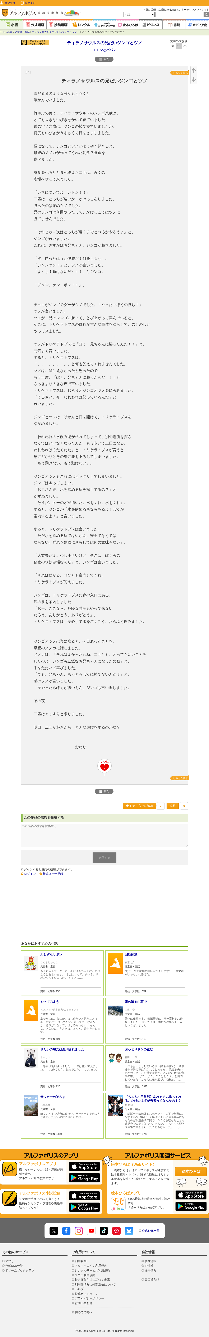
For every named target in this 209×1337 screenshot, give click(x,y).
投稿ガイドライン (86, 1293)
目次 (104, 59)
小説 (9, 32)
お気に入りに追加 (139, 805)
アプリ (9, 1261)
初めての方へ (83, 1312)
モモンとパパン (104, 50)
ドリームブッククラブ (19, 1270)
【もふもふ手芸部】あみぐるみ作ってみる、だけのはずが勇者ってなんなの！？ (153, 1098)
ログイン (30, 2)
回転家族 (131, 954)
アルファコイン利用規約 (91, 1265)
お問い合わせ (83, 1303)
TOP (2, 32)
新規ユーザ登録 (53, 873)
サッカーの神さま (52, 1097)
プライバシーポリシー (89, 1298)
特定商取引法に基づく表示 (92, 1279)
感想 (173, 805)
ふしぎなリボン (51, 954)
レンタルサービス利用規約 (92, 1270)
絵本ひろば (191, 1172)
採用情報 (150, 1270)
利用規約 (81, 1261)
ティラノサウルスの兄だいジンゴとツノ (54, 32)
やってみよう (49, 1001)
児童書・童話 (22, 32)
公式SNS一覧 (151, 1230)
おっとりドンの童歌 (139, 1049)
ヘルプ (79, 1289)
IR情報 (149, 1265)
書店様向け (152, 1279)
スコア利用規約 (85, 1275)
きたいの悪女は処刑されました (62, 1049)
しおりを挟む (180, 72)
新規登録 (10, 2)
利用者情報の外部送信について (95, 1284)
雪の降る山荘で (136, 1001)
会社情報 (150, 1261)
